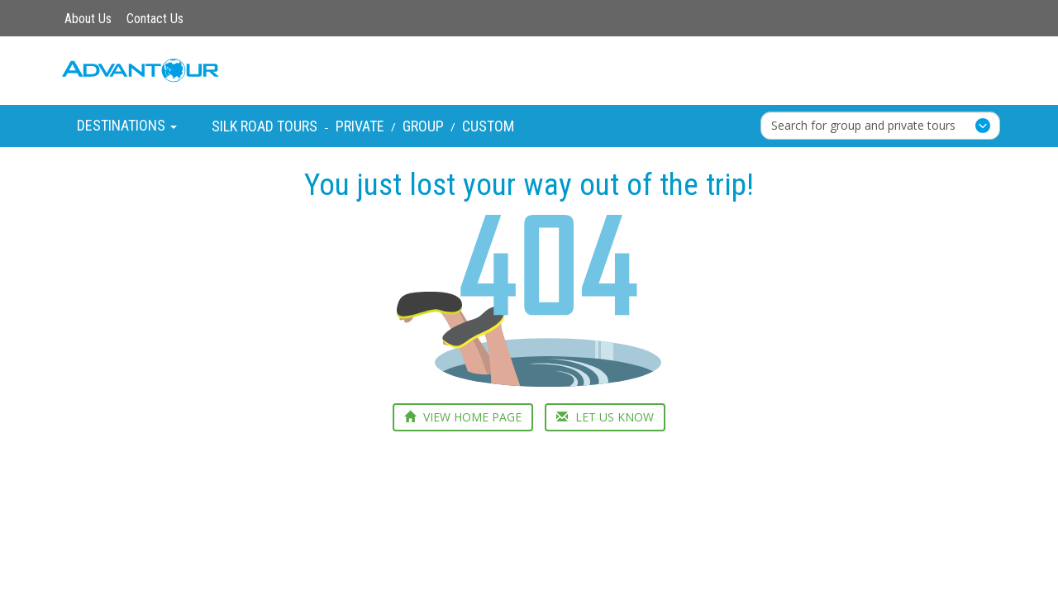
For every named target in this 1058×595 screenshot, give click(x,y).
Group (423, 126)
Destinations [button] (127, 125)
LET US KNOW (605, 417)
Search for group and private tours (863, 125)
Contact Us (154, 18)
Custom (488, 126)
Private (360, 126)
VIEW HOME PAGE (463, 417)
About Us (88, 18)
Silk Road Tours (264, 126)
